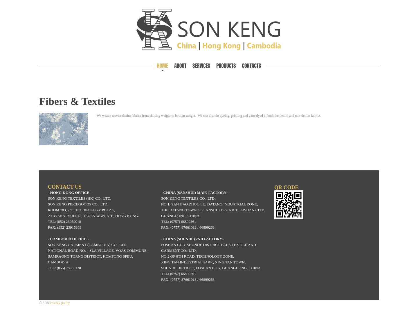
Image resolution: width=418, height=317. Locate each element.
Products (226, 66)
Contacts (251, 66)
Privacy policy (60, 303)
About (180, 66)
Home (162, 66)
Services (201, 66)
